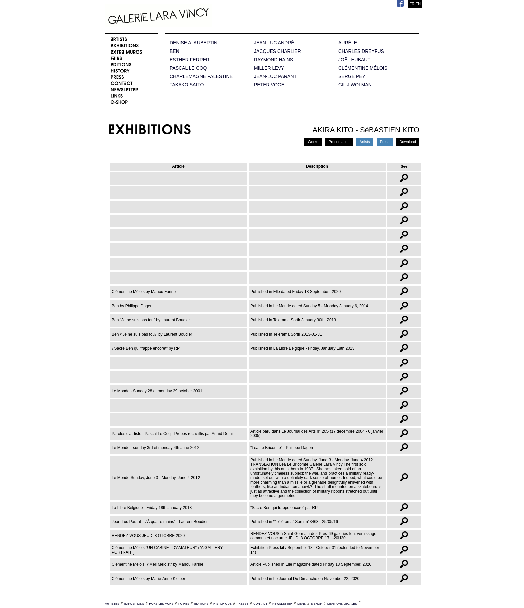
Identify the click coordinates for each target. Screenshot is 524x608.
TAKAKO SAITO (187, 85)
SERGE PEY (351, 76)
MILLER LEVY (269, 68)
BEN (174, 51)
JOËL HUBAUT (354, 60)
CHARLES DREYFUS (361, 51)
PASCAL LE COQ (188, 68)
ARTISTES (112, 603)
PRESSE (243, 603)
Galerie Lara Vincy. (192, 16)
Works (313, 142)
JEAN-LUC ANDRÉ (274, 43)
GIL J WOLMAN (355, 85)
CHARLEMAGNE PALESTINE (201, 76)
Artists (365, 142)
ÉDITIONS (201, 603)
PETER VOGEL (270, 85)
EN (418, 4)
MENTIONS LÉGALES (342, 603)
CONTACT (260, 603)
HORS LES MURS (161, 603)
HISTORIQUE (222, 603)
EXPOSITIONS (134, 603)
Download (407, 142)
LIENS (301, 603)
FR (411, 4)
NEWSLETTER (282, 603)
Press (385, 142)
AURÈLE (347, 43)
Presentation (339, 142)
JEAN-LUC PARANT (275, 76)
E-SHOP (316, 603)
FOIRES (183, 603)
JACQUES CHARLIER (277, 51)
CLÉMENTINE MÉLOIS (362, 68)
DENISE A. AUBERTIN (193, 43)
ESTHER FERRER (189, 60)
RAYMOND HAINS (273, 60)
